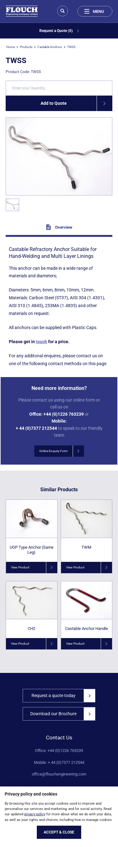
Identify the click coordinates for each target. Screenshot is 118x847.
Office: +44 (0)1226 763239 (59, 750)
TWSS (71, 47)
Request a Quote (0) (59, 31)
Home (10, 47)
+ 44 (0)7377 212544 (36, 428)
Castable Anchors (49, 47)
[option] (59, 156)
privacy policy (34, 814)
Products (26, 47)
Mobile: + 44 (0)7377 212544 (59, 762)
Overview (59, 227)
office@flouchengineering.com (59, 774)
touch (41, 341)
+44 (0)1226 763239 (63, 414)
